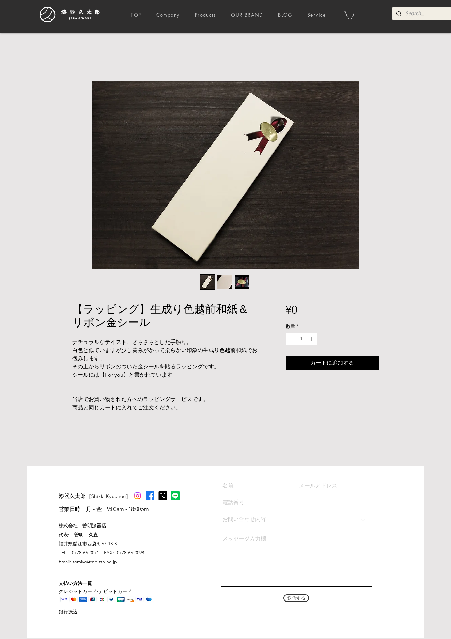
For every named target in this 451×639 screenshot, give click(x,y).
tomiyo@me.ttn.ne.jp (95, 562)
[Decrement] (291, 339)
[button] (349, 15)
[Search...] (422, 13)
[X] (162, 495)
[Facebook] (150, 495)
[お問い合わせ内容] (296, 519)
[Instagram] (137, 495)
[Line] (175, 495)
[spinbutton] (301, 339)
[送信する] (296, 598)
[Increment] (312, 339)
